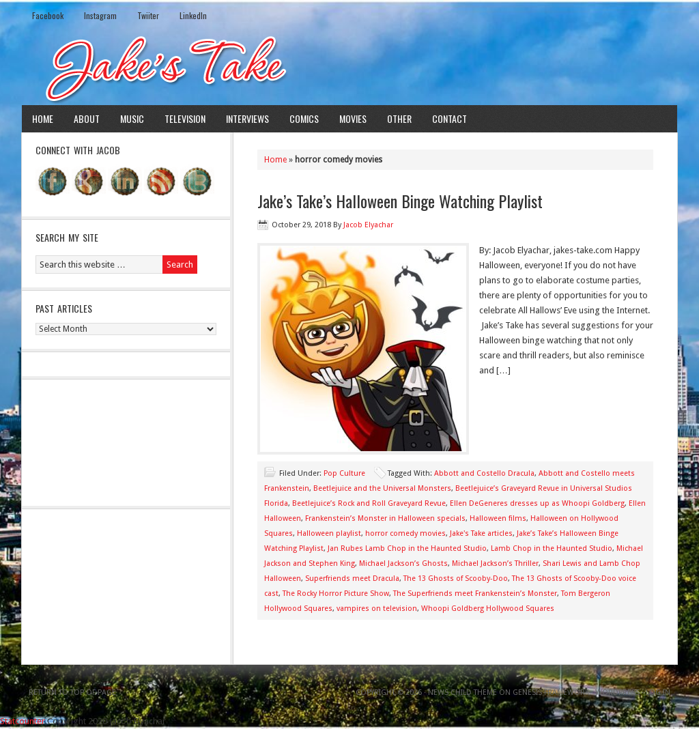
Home (42, 118)
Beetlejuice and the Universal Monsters (382, 488)
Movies (353, 118)
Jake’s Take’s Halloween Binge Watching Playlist (400, 200)
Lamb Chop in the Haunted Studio (551, 548)
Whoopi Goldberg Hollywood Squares (487, 608)
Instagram (100, 15)
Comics (304, 118)
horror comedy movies (405, 533)
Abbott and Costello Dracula (484, 473)
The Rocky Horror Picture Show (336, 593)
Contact (449, 118)
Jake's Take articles (481, 533)
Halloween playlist (329, 533)
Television (185, 118)
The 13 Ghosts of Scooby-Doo (455, 578)
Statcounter (22, 721)
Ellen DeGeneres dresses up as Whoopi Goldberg (537, 503)
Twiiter (148, 15)
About (87, 118)
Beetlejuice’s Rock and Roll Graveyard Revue (369, 503)
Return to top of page (72, 692)
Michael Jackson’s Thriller (495, 563)
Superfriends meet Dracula (352, 578)
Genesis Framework (551, 692)
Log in (658, 692)
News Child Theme (462, 692)
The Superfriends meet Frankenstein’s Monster (475, 593)
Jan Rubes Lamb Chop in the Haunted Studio (407, 548)
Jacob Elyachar (368, 224)
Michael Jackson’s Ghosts (403, 563)
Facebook (47, 15)
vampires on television (377, 608)
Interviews (247, 118)
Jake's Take (349, 67)
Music (132, 118)
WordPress (617, 692)
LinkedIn (193, 15)
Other (399, 118)
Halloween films (498, 518)
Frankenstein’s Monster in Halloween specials (385, 518)
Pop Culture (344, 473)
